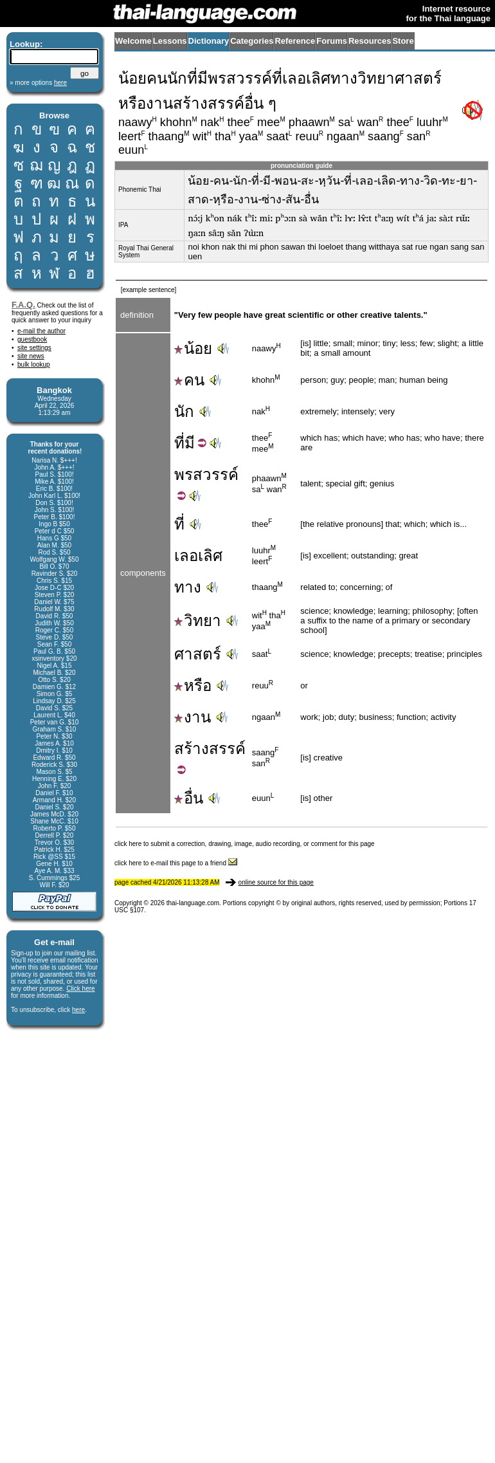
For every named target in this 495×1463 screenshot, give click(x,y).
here (78, 1009)
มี (189, 443)
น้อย (193, 348)
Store (402, 41)
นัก (184, 411)
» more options (38, 82)
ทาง (187, 587)
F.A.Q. (23, 304)
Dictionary (209, 41)
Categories (251, 41)
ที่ (179, 443)
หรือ (193, 685)
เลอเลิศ (198, 555)
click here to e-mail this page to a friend (175, 863)
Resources (369, 41)
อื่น (188, 798)
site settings (34, 347)
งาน (192, 717)
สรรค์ (227, 748)
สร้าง (191, 748)
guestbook (32, 339)
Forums (331, 41)
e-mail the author (41, 331)
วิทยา (197, 620)
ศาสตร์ (197, 654)
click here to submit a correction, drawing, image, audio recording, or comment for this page (244, 843)
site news (30, 356)
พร (183, 474)
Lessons (170, 41)
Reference (294, 41)
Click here (80, 988)
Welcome (133, 41)
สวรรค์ (216, 474)
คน (189, 380)
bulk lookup (33, 364)
